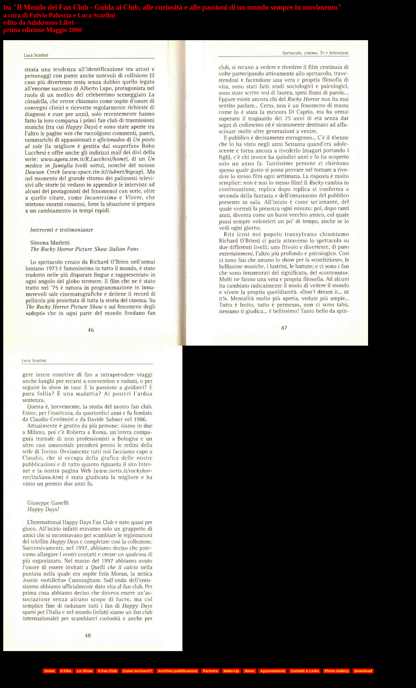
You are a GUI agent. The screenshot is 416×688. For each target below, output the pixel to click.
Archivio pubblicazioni (177, 671)
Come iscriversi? (137, 671)
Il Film (66, 671)
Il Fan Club (107, 671)
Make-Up (231, 671)
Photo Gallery (337, 671)
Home (50, 671)
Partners (210, 671)
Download (363, 671)
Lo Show (85, 671)
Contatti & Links (305, 671)
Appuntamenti (272, 671)
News (250, 671)
